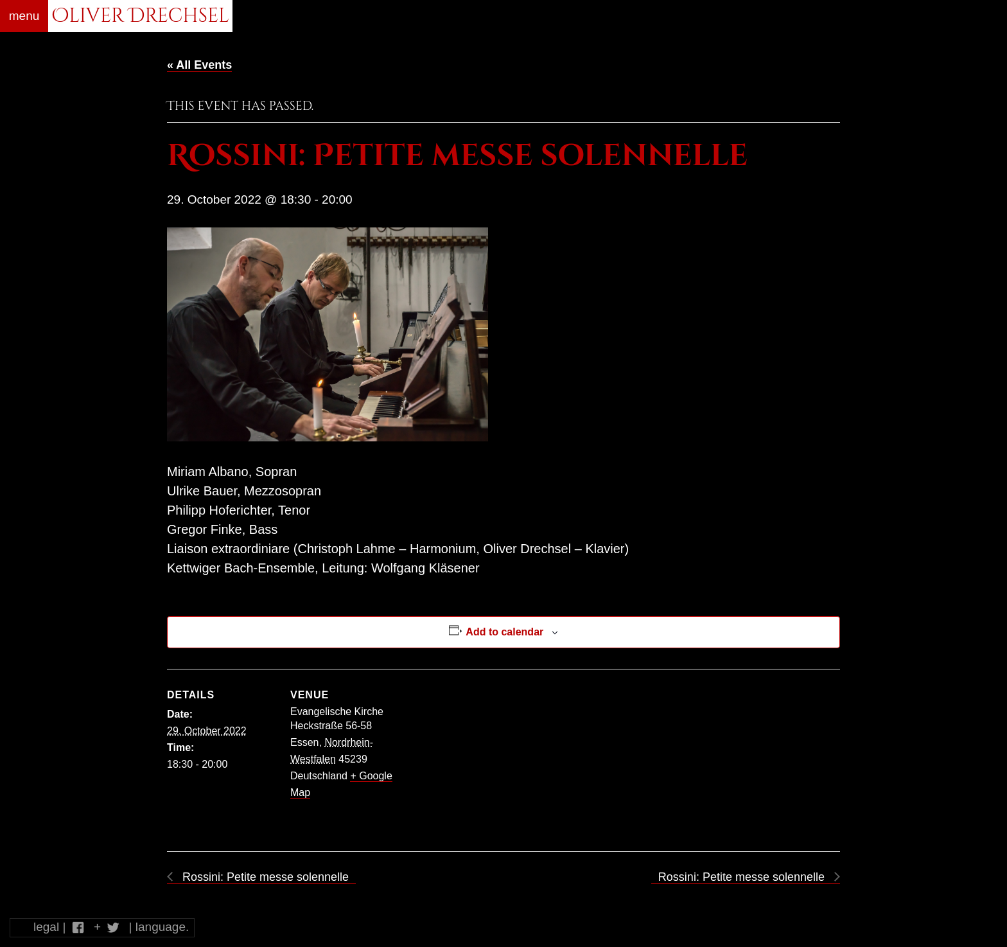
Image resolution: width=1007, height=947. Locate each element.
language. (162, 927)
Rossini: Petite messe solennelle (264, 877)
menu (24, 15)
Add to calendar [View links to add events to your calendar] (504, 631)
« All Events (199, 64)
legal (46, 927)
